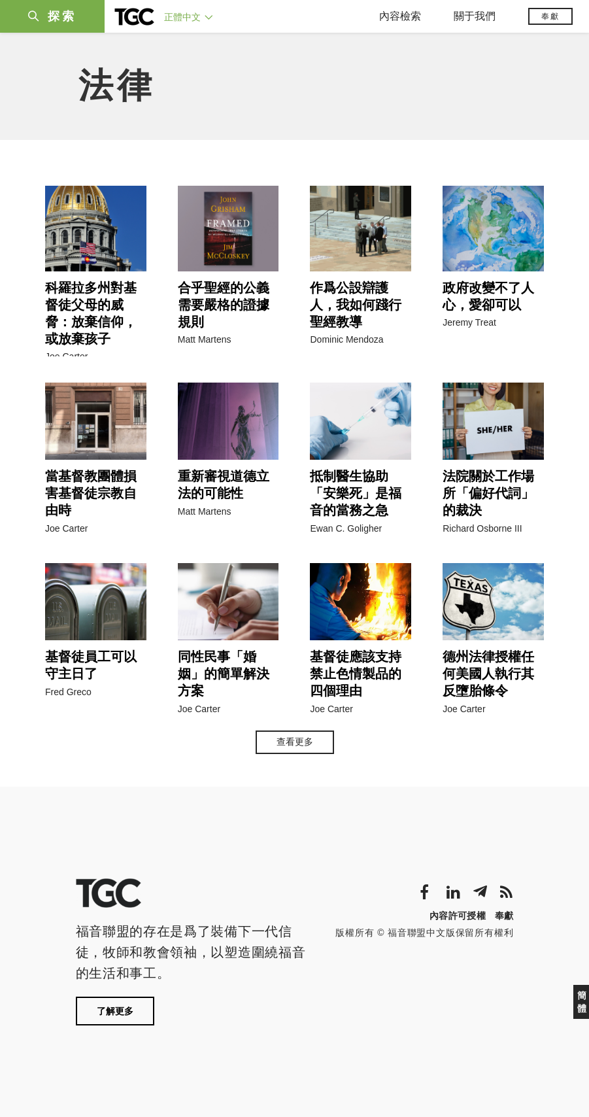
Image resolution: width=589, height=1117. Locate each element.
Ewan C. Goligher (346, 528)
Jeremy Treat (469, 322)
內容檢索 (400, 16)
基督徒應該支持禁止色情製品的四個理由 (355, 673)
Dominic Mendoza (346, 339)
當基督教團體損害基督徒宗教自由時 (91, 493)
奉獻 (550, 16)
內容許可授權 (457, 915)
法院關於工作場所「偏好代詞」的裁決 (488, 493)
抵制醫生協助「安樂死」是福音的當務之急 (355, 493)
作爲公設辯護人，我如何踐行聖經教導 (355, 305)
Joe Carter (66, 356)
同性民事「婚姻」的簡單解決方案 (223, 673)
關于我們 (475, 16)
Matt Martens (204, 339)
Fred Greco (68, 692)
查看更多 (295, 741)
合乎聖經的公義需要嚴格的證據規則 (223, 305)
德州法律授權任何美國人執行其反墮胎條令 (488, 673)
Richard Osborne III (482, 528)
